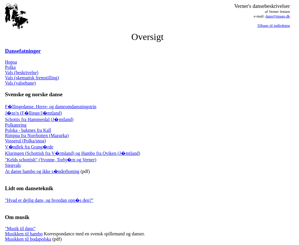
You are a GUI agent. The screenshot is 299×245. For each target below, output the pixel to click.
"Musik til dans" (20, 228)
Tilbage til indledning (273, 25)
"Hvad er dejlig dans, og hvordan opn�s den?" (49, 200)
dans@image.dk (277, 16)
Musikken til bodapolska (28, 239)
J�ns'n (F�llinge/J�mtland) (33, 113)
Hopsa (11, 62)
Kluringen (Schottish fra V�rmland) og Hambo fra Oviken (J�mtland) (72, 153)
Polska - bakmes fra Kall (28, 130)
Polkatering (16, 125)
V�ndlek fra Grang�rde (29, 146)
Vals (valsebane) (20, 82)
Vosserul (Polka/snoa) (25, 140)
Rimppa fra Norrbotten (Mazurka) (37, 135)
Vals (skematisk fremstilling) (32, 77)
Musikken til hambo (24, 233)
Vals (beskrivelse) (21, 72)
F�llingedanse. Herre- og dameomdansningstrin (50, 106)
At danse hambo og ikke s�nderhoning (42, 171)
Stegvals (13, 165)
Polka (10, 67)
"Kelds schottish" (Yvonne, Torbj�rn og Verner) (50, 159)
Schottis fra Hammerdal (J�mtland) (39, 119)
